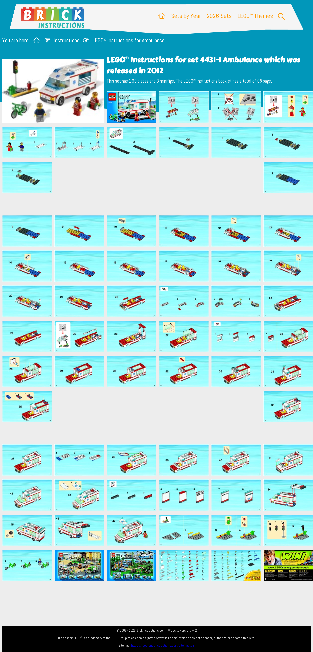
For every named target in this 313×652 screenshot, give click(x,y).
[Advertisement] (159, 186)
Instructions (66, 40)
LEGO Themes (255, 16)
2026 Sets (219, 16)
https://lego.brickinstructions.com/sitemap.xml (163, 645)
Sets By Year (186, 16)
